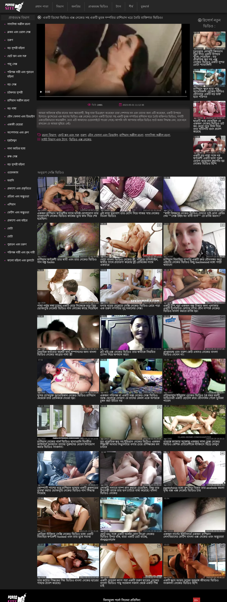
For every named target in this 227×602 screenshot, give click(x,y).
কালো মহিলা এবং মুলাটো (20, 260)
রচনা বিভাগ (49, 134)
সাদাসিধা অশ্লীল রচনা (18, 24)
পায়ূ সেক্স (12, 64)
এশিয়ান (11, 204)
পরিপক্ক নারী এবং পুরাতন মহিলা (20, 74)
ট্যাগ (118, 6)
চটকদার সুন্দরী (14, 92)
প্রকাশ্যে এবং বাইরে (17, 220)
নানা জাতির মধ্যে (16, 148)
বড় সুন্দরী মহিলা (15, 48)
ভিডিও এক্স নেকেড (80, 139)
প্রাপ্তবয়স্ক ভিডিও (98, 6)
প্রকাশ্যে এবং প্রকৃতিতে (19, 188)
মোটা (10, 228)
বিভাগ (60, 6)
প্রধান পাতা (41, 6)
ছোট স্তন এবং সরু (16, 56)
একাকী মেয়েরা (15, 124)
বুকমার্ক (145, 6)
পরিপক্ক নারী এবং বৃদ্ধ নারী (21, 252)
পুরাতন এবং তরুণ (16, 244)
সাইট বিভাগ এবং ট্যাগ (54, 139)
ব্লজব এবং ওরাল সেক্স (18, 32)
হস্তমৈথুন (12, 140)
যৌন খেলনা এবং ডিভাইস (21, 116)
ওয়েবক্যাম (12, 172)
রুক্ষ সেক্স (12, 156)
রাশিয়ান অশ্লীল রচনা (18, 100)
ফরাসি (10, 180)
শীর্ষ (131, 6)
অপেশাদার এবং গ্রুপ (17, 132)
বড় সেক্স (11, 84)
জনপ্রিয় (76, 6)
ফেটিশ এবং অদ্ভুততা (18, 212)
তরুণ (10, 40)
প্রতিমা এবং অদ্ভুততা (18, 196)
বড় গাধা (11, 108)
